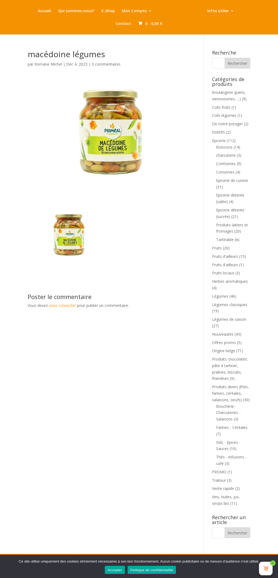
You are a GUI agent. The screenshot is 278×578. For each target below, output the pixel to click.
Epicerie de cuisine (232, 180)
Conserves (225, 172)
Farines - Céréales (232, 427)
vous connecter (62, 305)
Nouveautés (222, 334)
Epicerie (219, 140)
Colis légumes (224, 115)
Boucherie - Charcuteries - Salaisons (228, 413)
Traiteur (219, 480)
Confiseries (226, 163)
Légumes (220, 296)
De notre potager (227, 123)
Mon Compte (134, 11)
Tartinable (225, 239)
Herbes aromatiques (230, 281)
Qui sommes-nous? (76, 11)
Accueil (44, 11)
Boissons (224, 147)
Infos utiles (218, 11)
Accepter (115, 570)
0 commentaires (106, 64)
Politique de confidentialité (151, 570)
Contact (123, 24)
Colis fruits (221, 107)
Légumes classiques (229, 304)
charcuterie (226, 155)
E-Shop (108, 11)
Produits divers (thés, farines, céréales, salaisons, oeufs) (230, 393)
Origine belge (223, 350)
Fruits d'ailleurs (225, 256)
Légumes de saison (229, 319)
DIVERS (218, 132)
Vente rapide (223, 488)
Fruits (217, 248)
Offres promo (224, 342)
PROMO (219, 471)
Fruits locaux (223, 272)
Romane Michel (48, 64)
